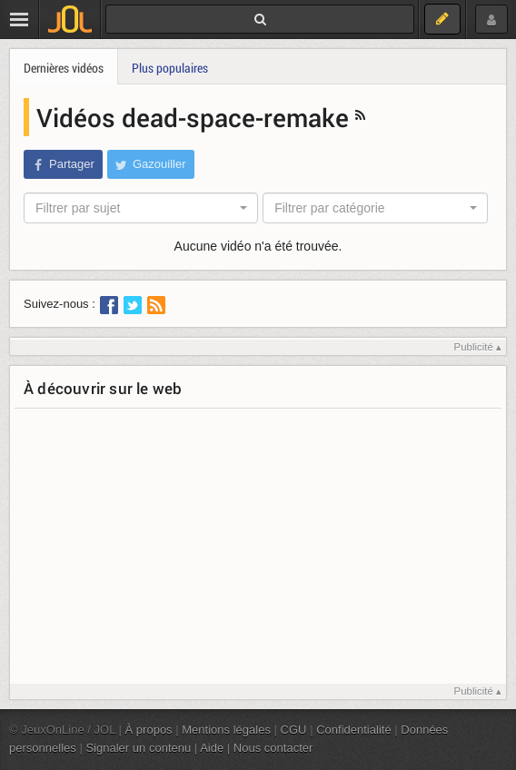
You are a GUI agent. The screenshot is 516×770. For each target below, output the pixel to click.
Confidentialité (354, 729)
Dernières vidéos (64, 67)
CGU (294, 729)
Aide (211, 748)
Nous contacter (273, 748)
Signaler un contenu (138, 748)
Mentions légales (226, 729)
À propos (149, 729)
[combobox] (141, 207)
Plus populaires (170, 67)
